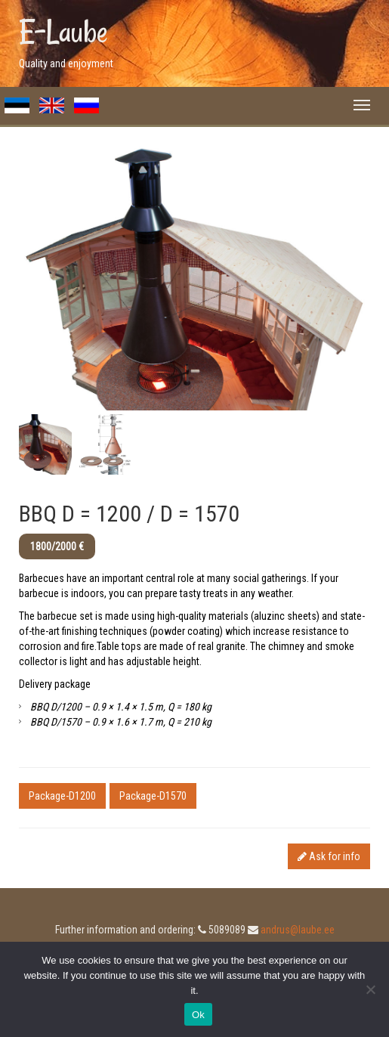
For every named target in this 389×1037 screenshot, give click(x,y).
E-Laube (63, 31)
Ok (198, 1014)
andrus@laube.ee (298, 930)
